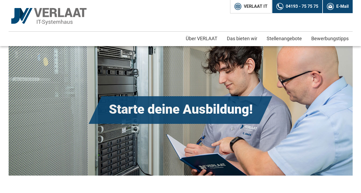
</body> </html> (180, 96)
